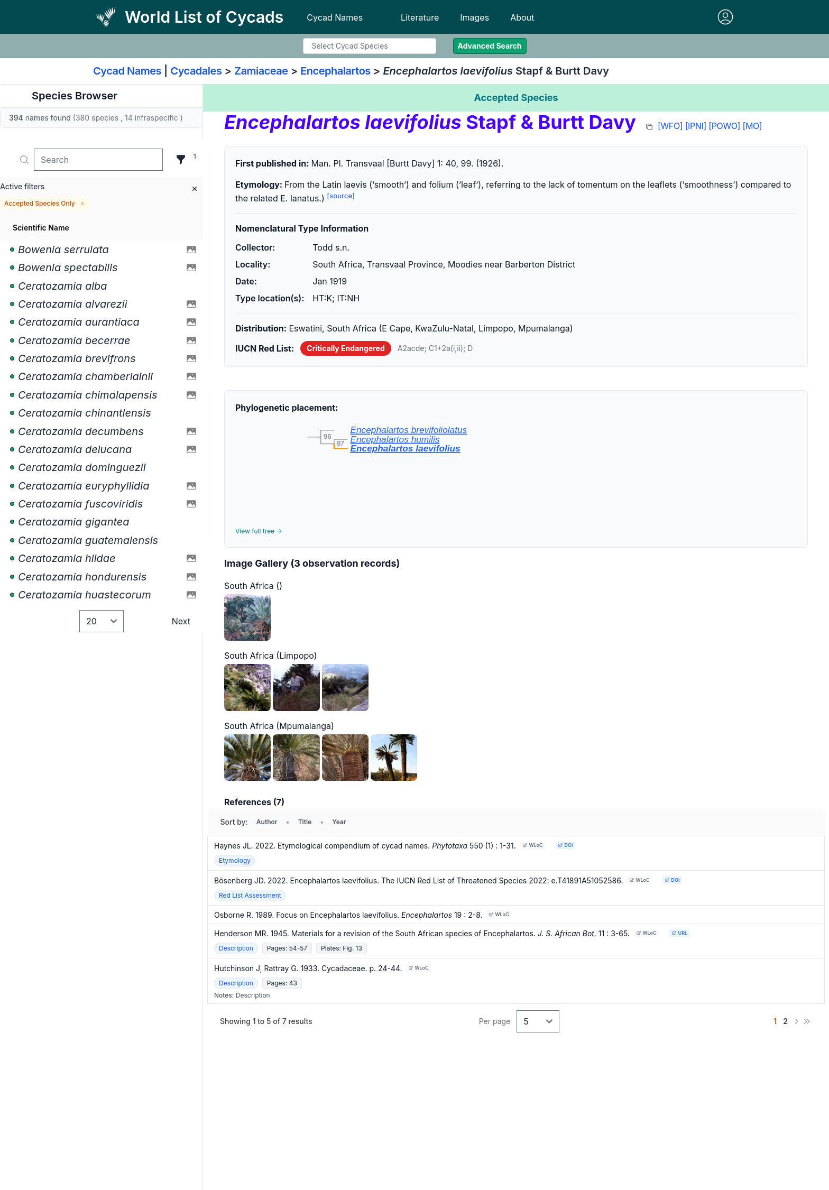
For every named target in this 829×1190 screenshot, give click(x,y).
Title (305, 822)
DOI (565, 845)
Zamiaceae (261, 70)
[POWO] (724, 126)
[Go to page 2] (785, 1021)
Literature (420, 17)
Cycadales (196, 70)
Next (181, 621)
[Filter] (180, 159)
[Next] (796, 1021)
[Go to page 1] (775, 1021)
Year (339, 822)
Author (267, 822)
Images (474, 17)
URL (679, 933)
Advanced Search (490, 45)
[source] (341, 195)
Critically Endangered (345, 348)
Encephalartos (335, 70)
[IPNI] (695, 126)
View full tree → (258, 531)
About (522, 17)
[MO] (752, 126)
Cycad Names (335, 17)
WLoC (532, 845)
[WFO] (670, 126)
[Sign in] (725, 16)
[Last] (807, 1021)
